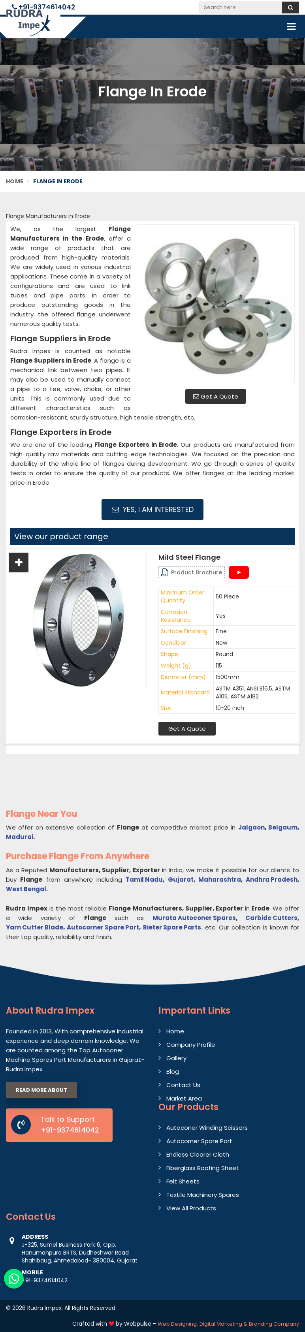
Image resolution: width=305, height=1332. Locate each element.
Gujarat (181, 879)
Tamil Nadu (144, 879)
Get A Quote (215, 396)
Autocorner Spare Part (103, 927)
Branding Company (274, 1324)
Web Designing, (178, 1324)
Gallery (176, 1058)
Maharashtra (219, 879)
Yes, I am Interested (153, 509)
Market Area (184, 1098)
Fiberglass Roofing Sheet (202, 1168)
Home (14, 181)
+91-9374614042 (43, 7)
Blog (172, 1071)
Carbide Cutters (271, 918)
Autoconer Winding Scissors (207, 1127)
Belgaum (282, 827)
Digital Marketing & (223, 1324)
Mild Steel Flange (189, 557)
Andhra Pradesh (271, 879)
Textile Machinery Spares (202, 1195)
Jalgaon (251, 827)
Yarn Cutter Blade (34, 927)
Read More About (41, 1090)
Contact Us (183, 1085)
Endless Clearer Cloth (197, 1154)
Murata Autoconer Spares (194, 918)
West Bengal (26, 889)
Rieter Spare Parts (172, 927)
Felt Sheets (183, 1181)
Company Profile (190, 1044)
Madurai (19, 837)
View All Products (191, 1208)
